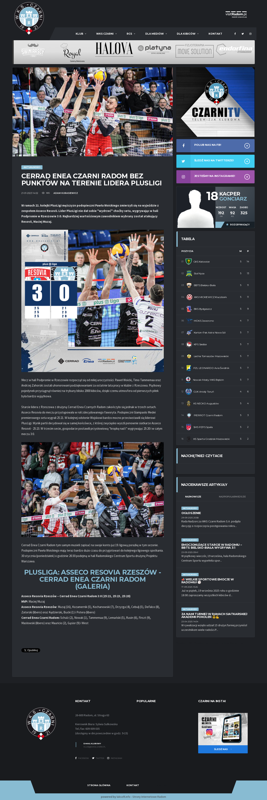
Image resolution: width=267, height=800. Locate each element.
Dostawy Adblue (167, 785)
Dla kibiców (186, 33)
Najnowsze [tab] (193, 496)
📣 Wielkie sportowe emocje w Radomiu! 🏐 (207, 581)
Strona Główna (98, 785)
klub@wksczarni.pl (95, 747)
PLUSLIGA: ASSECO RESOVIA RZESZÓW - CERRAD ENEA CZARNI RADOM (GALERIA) (92, 579)
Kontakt (215, 33)
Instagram (114, 758)
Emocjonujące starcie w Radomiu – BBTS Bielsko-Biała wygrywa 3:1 (211, 546)
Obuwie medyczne (231, 643)
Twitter (98, 758)
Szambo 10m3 (185, 643)
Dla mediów (154, 33)
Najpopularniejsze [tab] (232, 496)
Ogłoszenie (191, 513)
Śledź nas (223, 749)
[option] (30, 50)
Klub (79, 33)
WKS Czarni (105, 33)
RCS (129, 33)
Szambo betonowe (206, 643)
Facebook (82, 758)
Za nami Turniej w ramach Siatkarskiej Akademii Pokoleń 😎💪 (214, 615)
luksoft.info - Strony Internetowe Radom (141, 797)
